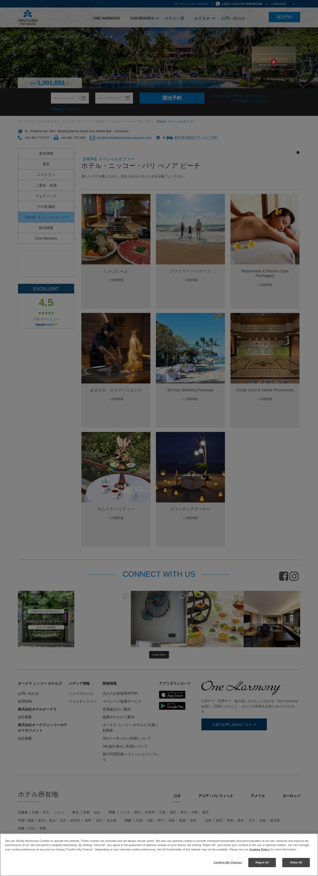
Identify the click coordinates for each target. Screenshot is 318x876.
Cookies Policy (259, 849)
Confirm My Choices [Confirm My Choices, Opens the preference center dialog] (228, 862)
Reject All (262, 862)
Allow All (296, 862)
